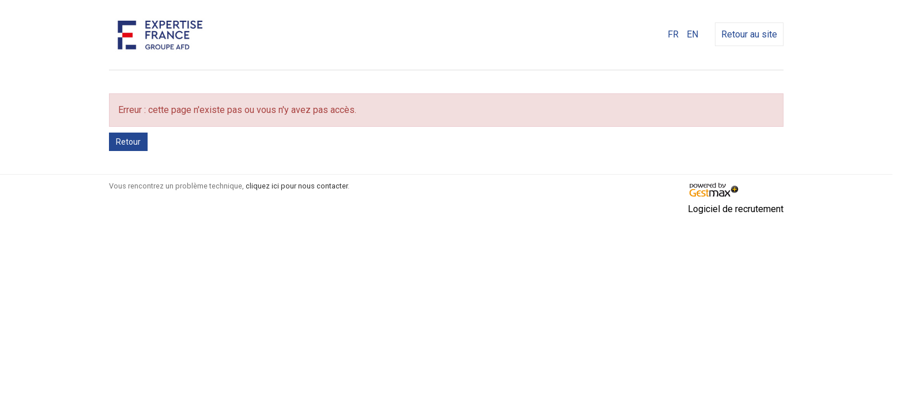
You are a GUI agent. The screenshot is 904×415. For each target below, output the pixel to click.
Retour (128, 141)
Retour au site (749, 34)
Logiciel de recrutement (736, 208)
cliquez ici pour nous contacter (297, 186)
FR (673, 34)
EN (692, 34)
